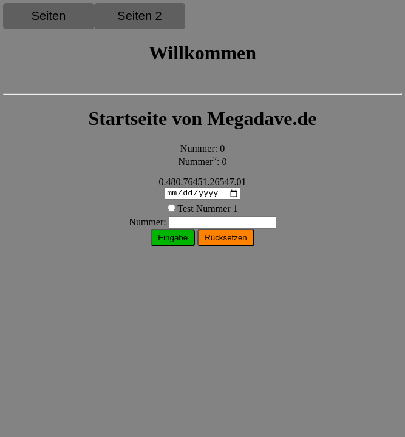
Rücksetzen (226, 239)
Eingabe (173, 239)
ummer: (202, 223)
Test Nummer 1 (207, 210)
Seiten (49, 15)
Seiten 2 (139, 15)
